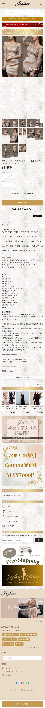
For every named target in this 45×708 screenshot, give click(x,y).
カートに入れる (22, 704)
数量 (3, 182)
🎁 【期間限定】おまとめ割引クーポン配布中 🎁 (22, 19)
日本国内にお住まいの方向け (22, 209)
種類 (3, 173)
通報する (39, 384)
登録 (39, 540)
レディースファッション (11, 496)
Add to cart (22, 202)
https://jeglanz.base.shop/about (15, 362)
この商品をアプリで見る (22, 378)
